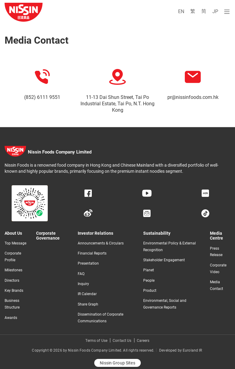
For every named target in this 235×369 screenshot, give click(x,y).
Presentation (88, 263)
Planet (148, 270)
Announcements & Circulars (101, 243)
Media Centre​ (216, 236)
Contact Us (122, 340)
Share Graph (88, 304)
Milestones (13, 270)
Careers (143, 340)
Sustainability (156, 233)
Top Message (15, 243)
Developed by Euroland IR (180, 350)
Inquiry (83, 284)
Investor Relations (95, 233)
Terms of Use (96, 340)
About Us (13, 233)
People (149, 280)
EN (181, 11)
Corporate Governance (48, 236)
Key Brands (14, 290)
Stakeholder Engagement (164, 260)
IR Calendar (87, 294)
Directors (12, 280)
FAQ (81, 274)
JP (215, 11)
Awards (11, 318)
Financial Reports (92, 253)
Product (149, 290)
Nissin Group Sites (117, 362)
